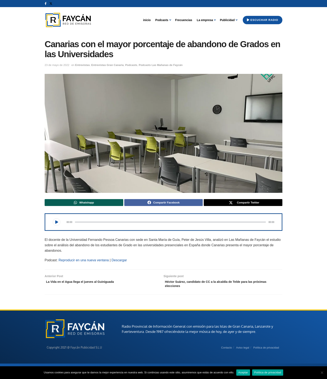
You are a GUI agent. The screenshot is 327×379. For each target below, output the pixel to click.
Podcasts (161, 20)
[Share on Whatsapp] (84, 203)
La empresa (205, 20)
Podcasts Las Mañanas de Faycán (160, 65)
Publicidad (227, 20)
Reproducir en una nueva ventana (84, 261)
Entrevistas (82, 65)
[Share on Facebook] (163, 203)
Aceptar (243, 372)
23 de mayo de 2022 (57, 65)
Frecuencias (183, 20)
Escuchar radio (262, 19)
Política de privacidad (266, 350)
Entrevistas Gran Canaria (107, 65)
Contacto (226, 350)
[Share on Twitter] (243, 203)
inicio (147, 20)
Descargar (119, 261)
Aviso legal (242, 350)
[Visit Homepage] (68, 20)
